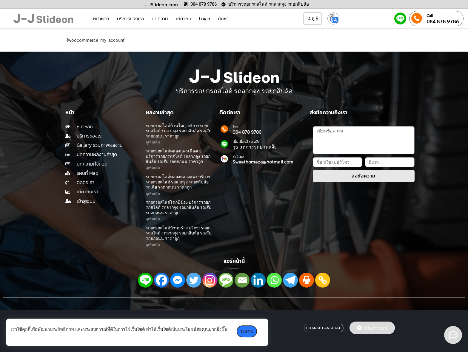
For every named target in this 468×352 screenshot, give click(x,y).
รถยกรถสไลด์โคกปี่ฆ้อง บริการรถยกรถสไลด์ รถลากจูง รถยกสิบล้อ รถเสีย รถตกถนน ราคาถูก (178, 207)
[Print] (306, 280)
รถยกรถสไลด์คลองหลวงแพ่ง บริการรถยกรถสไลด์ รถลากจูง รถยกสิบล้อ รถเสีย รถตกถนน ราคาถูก (178, 182)
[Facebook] (161, 280)
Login (204, 18)
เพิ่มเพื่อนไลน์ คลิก (246, 141)
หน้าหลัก (101, 18)
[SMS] (225, 280)
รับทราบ (247, 331)
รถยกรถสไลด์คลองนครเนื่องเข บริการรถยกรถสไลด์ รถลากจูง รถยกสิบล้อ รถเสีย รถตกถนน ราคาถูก (178, 156)
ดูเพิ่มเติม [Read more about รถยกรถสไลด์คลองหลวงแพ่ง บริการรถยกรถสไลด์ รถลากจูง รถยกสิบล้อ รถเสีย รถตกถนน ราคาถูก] (153, 193)
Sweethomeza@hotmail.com (263, 161)
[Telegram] (290, 280)
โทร (235, 126)
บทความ (160, 18)
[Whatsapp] (274, 280)
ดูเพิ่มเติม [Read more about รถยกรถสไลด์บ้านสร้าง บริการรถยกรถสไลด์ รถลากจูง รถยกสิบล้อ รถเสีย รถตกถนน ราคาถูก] (153, 244)
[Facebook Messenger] (177, 280)
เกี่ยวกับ (183, 18)
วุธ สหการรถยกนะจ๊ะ (255, 146)
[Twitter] (193, 280)
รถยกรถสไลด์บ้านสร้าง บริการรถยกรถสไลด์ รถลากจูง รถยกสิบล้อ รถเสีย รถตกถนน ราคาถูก (178, 233)
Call (430, 15)
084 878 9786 (443, 21)
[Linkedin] (258, 280)
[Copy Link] (322, 280)
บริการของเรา (130, 18)
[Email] (242, 280)
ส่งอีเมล (238, 156)
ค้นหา (223, 18)
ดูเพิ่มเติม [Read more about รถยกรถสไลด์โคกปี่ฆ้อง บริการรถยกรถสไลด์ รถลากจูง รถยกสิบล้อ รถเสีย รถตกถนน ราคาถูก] (153, 219)
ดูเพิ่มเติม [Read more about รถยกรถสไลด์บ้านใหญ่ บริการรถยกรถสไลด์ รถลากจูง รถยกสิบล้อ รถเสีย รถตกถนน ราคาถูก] (153, 142)
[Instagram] (209, 280)
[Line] (145, 280)
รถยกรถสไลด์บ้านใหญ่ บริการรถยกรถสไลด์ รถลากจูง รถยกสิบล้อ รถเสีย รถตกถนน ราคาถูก (178, 131)
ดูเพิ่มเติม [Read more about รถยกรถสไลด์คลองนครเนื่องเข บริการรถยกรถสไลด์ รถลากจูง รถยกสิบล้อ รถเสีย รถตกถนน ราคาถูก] (153, 168)
